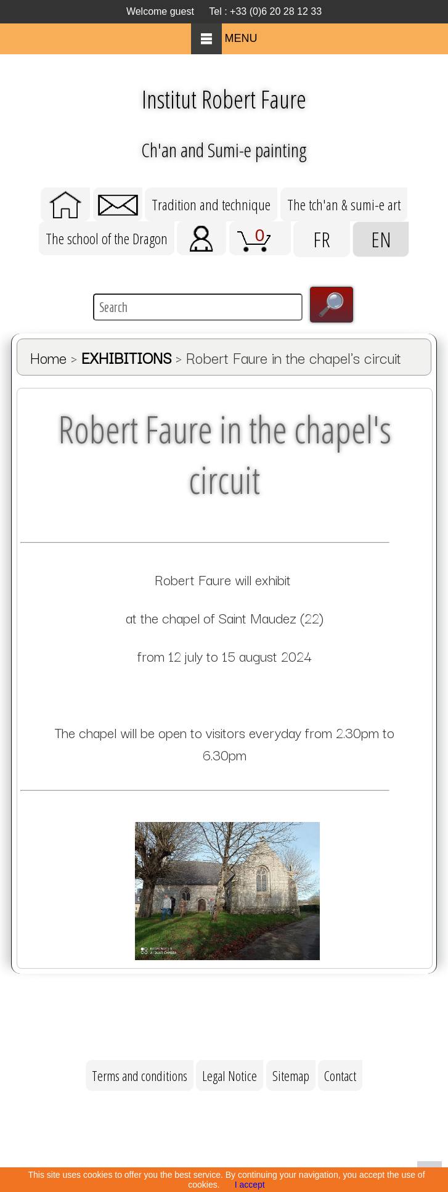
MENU (224, 38)
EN (381, 239)
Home (48, 357)
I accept (250, 1185)
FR (321, 239)
